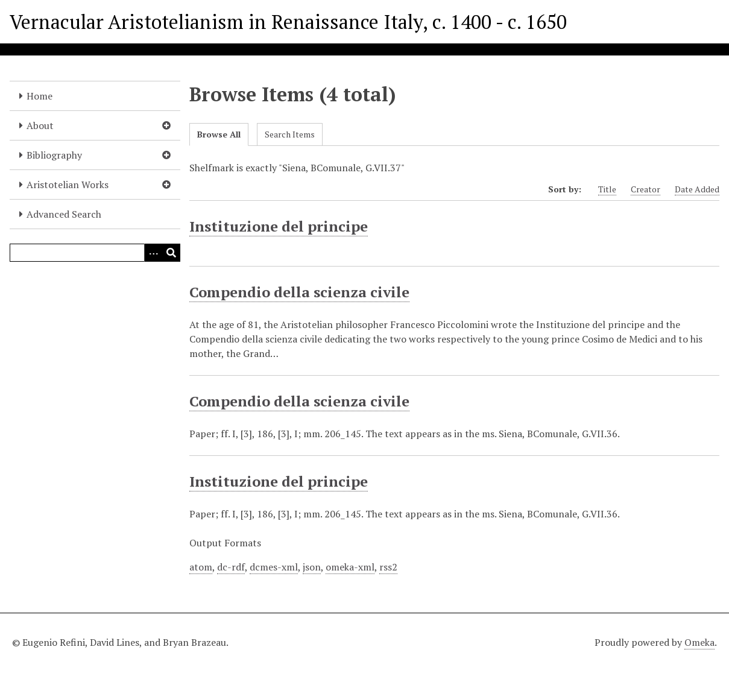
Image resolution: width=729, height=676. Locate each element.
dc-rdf (231, 566)
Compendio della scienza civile (299, 292)
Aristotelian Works (68, 184)
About (40, 125)
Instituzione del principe (278, 226)
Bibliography (54, 155)
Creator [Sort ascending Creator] (645, 189)
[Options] (153, 253)
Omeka (699, 642)
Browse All (219, 134)
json (312, 566)
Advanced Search (64, 214)
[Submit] (171, 253)
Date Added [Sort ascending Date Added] (697, 189)
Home (39, 96)
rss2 (388, 566)
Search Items (290, 134)
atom (200, 566)
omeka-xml (350, 566)
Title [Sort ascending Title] (607, 189)
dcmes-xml (274, 566)
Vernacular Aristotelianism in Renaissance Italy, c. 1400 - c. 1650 (288, 21)
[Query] (95, 253)
